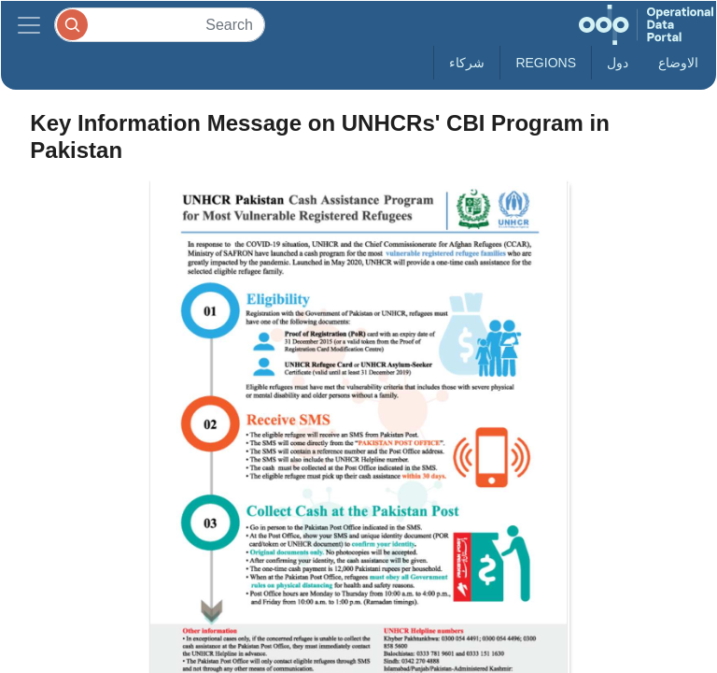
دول (617, 62)
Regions (545, 62)
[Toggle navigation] (29, 25)
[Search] (159, 24)
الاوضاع (678, 62)
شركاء (467, 62)
